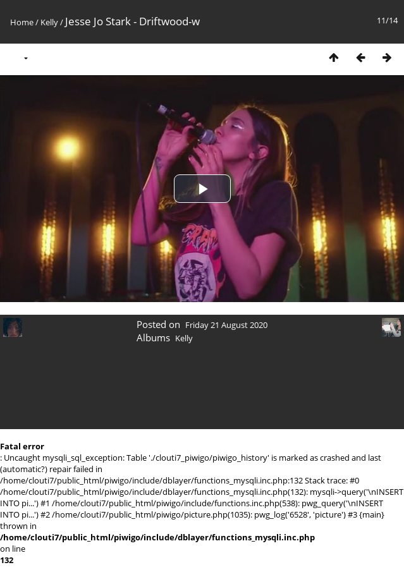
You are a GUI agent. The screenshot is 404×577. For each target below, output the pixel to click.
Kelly (49, 22)
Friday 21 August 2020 (226, 325)
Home (22, 22)
